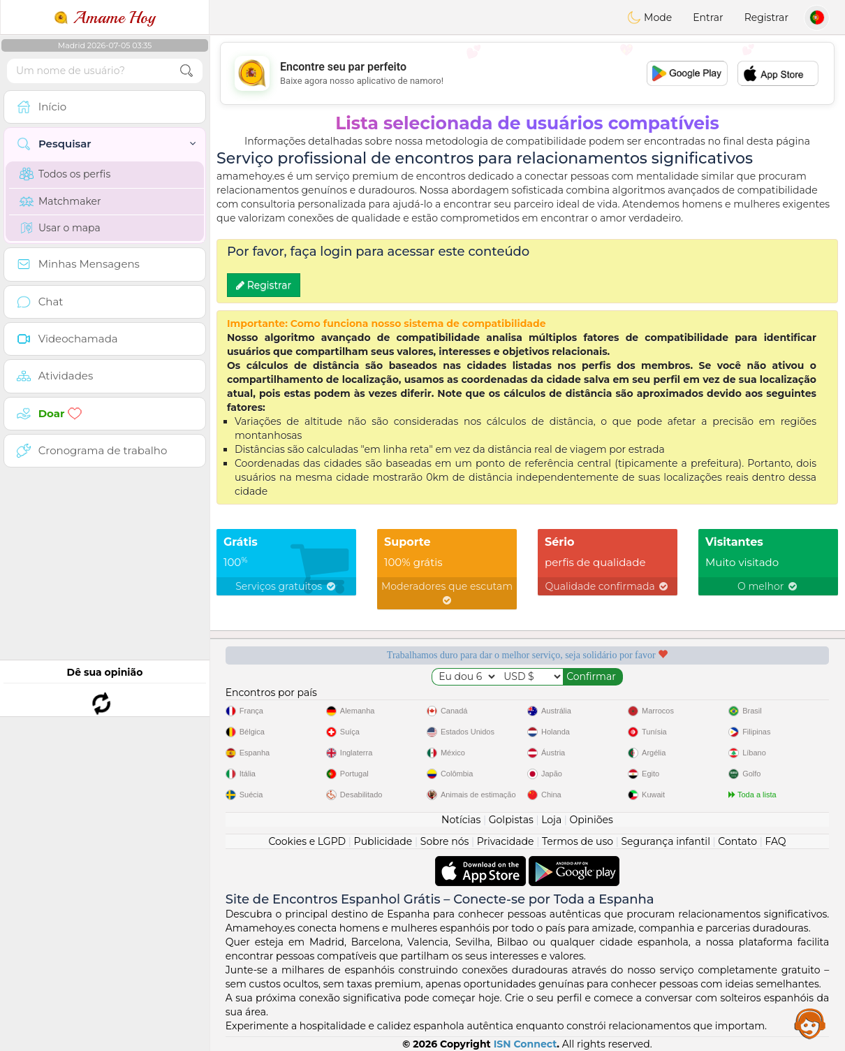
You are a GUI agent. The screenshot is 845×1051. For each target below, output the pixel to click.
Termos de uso (577, 841)
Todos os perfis (65, 174)
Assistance (810, 1023)
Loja (551, 819)
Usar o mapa (60, 228)
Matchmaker (60, 201)
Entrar (708, 17)
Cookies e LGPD (307, 841)
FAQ (775, 841)
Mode (649, 17)
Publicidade (383, 841)
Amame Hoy (104, 17)
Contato (737, 841)
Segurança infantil (665, 841)
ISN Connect (525, 1044)
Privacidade (505, 841)
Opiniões (591, 819)
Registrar (766, 17)
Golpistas (511, 819)
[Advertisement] (527, 73)
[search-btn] (186, 71)
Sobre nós (444, 841)
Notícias (460, 819)
